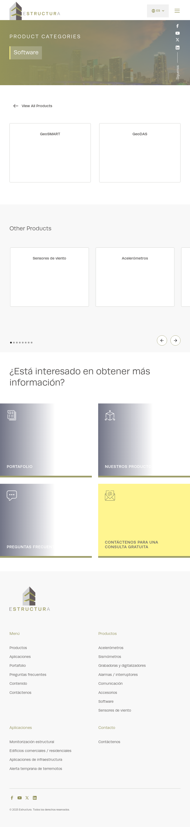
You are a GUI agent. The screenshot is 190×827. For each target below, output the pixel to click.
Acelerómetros (110, 648)
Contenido (18, 683)
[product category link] (53, 277)
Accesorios (107, 692)
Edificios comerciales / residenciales (40, 751)
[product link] (50, 152)
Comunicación (110, 683)
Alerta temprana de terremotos (35, 769)
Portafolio (17, 665)
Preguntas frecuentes (27, 675)
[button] (158, 10)
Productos (18, 648)
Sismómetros (109, 657)
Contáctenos (20, 692)
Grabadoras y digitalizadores (122, 665)
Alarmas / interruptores (118, 675)
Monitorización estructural (31, 742)
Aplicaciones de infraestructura (35, 759)
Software (106, 701)
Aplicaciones (20, 657)
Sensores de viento (114, 710)
